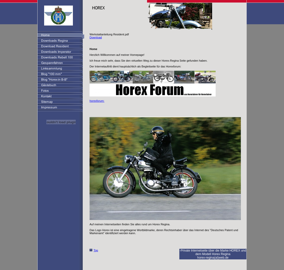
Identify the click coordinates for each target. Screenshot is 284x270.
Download (96, 37)
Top (96, 250)
